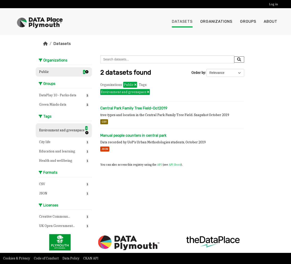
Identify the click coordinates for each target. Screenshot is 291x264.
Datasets (182, 21)
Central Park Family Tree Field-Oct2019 (133, 108)
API (159, 164)
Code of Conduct (46, 258)
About (270, 21)
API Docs (175, 164)
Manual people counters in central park (133, 135)
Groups (248, 21)
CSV (104, 121)
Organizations (216, 21)
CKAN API (90, 258)
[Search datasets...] (167, 59)
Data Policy (71, 258)
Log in (273, 4)
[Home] (45, 43)
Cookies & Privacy (17, 258)
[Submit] (239, 59)
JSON (105, 149)
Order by (198, 73)
